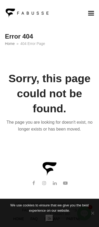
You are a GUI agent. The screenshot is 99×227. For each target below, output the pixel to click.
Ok (49, 218)
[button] (91, 13)
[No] (92, 213)
